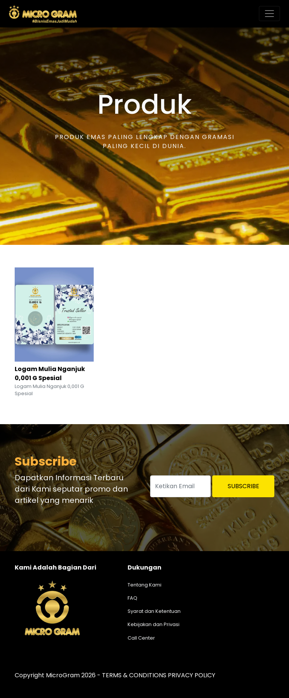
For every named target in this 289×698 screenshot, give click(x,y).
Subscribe (243, 486)
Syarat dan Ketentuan (154, 611)
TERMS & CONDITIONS (134, 675)
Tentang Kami (144, 585)
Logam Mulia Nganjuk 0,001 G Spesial (50, 373)
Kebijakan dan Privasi (153, 624)
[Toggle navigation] (269, 13)
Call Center (141, 638)
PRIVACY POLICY (191, 675)
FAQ (132, 598)
